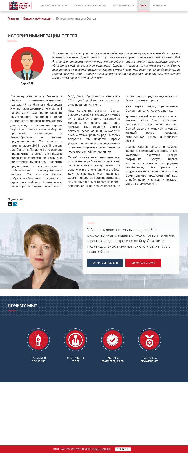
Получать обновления (105, 262)
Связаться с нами (143, 262)
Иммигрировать (123, 5)
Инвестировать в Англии (90, 5)
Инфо (143, 5)
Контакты (159, 5)
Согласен (123, 449)
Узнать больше (101, 449)
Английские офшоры (54, 5)
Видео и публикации (37, 18)
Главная (13, 18)
